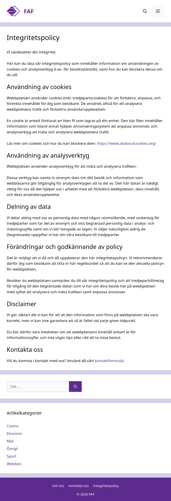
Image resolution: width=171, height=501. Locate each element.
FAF (29, 11)
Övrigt (12, 448)
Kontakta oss (79, 485)
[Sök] (75, 386)
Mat (10, 441)
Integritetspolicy (106, 485)
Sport (11, 456)
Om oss (58, 485)
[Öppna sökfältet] (144, 11)
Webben (14, 463)
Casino (13, 425)
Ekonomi (14, 433)
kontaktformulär (109, 360)
